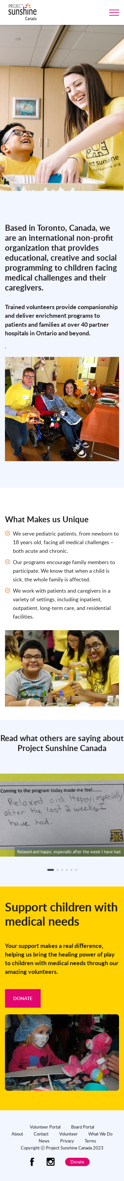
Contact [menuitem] (41, 1134)
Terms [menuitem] (90, 1141)
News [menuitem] (44, 1141)
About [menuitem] (17, 1134)
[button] (50, 870)
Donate (22, 998)
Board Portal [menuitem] (82, 1127)
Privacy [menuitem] (67, 1141)
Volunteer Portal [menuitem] (45, 1127)
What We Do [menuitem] (100, 1134)
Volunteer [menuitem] (68, 1134)
